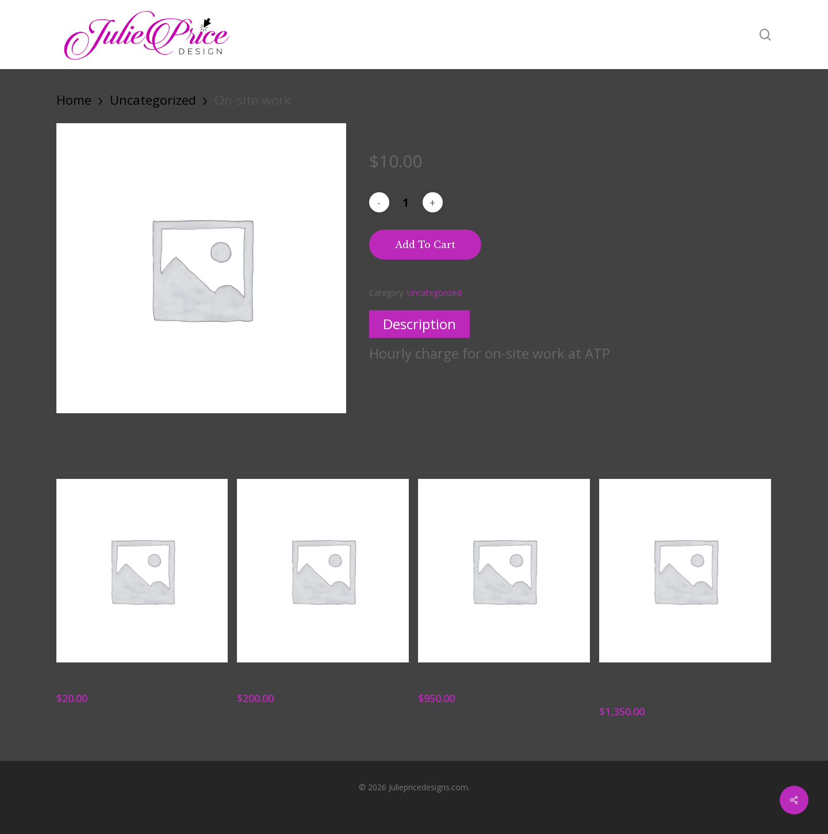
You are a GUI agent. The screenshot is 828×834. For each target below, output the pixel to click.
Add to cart (425, 244)
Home (73, 99)
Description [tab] (419, 323)
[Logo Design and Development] (323, 570)
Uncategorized (153, 99)
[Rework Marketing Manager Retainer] (685, 570)
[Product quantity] (406, 202)
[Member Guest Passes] (142, 570)
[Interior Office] (504, 570)
